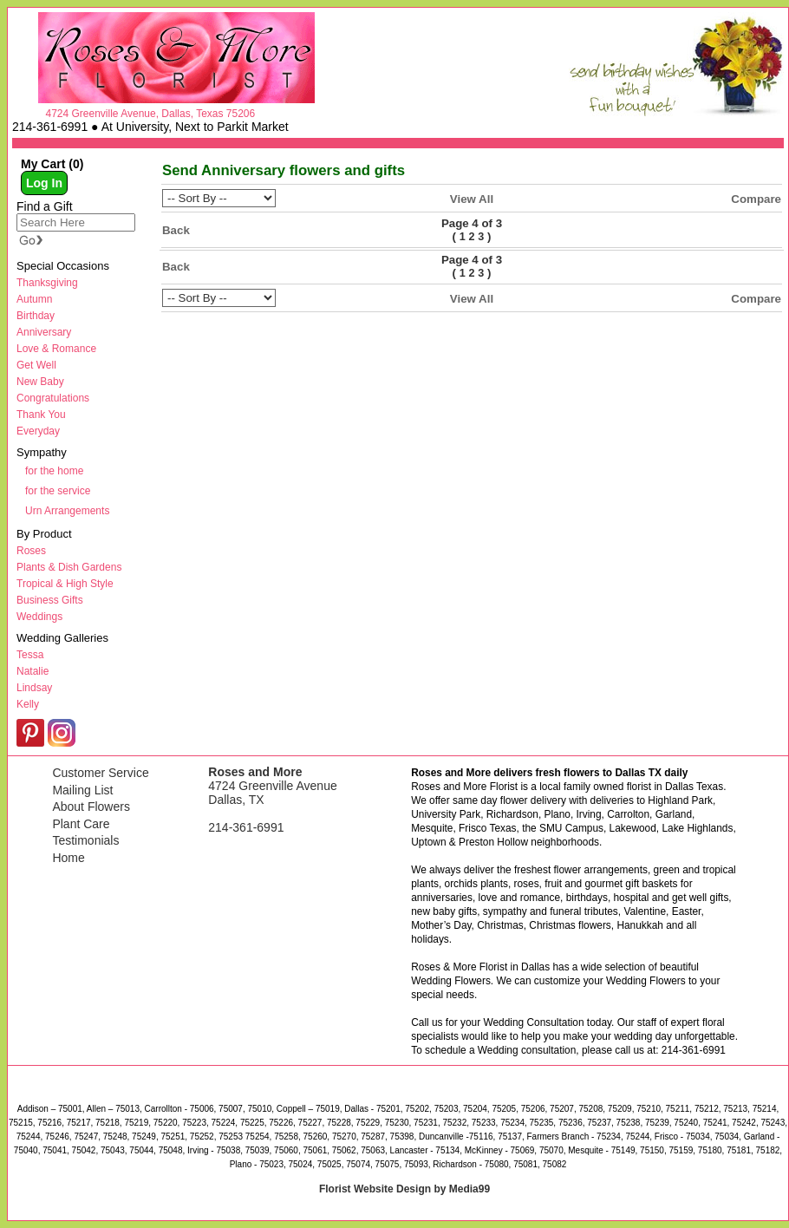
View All (471, 199)
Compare (756, 199)
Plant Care (80, 824)
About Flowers (90, 806)
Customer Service (100, 773)
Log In (44, 183)
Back (176, 230)
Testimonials (85, 840)
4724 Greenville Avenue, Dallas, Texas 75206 (150, 114)
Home (68, 858)
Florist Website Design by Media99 (404, 1189)
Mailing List (82, 790)
